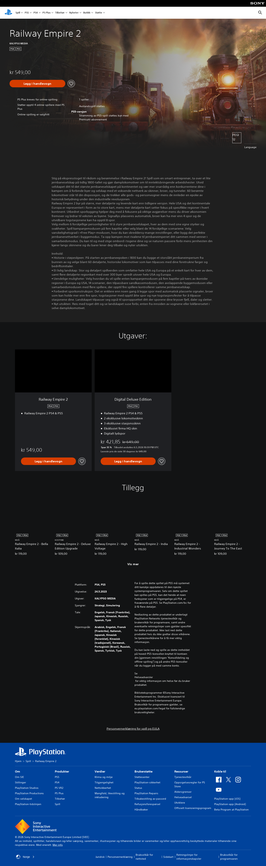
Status (138, 788)
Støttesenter (141, 777)
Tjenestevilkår (182, 777)
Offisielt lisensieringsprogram (192, 808)
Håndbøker (141, 809)
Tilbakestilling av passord (150, 798)
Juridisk (100, 857)
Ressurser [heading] (181, 771)
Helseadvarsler (143, 677)
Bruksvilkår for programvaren (229, 856)
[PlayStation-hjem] (8, 13)
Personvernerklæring (120, 857)
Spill (18, 12)
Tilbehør (60, 12)
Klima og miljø (103, 777)
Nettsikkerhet (103, 788)
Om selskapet (23, 798)
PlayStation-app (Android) (230, 804)
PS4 (35, 12)
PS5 (27, 12)
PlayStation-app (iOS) (227, 798)
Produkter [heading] (62, 771)
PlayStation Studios (27, 788)
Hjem (18, 761)
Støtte (98, 12)
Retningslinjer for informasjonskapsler (188, 856)
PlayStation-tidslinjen (28, 804)
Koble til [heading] (220, 771)
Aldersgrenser (183, 791)
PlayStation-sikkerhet (147, 782)
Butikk (86, 12)
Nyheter (74, 12)
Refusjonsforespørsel (147, 804)
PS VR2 (59, 788)
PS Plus (46, 12)
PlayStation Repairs (146, 793)
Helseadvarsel (183, 797)
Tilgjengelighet (104, 782)
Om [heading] (17, 771)
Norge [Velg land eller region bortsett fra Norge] (25, 857)
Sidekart (168, 857)
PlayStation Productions (29, 793)
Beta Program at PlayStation (231, 809)
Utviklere (179, 802)
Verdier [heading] (100, 771)
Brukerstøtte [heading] (143, 771)
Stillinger (20, 782)
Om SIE (19, 777)
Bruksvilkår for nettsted (144, 856)
